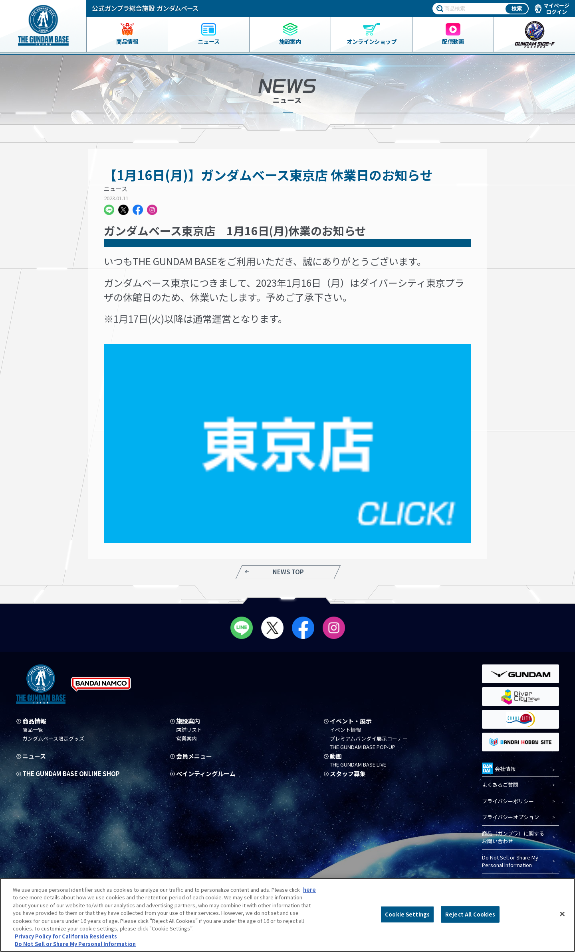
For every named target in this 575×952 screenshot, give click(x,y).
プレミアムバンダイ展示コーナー (369, 738)
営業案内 (186, 738)
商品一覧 (32, 730)
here (309, 889)
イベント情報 (345, 730)
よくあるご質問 (500, 784)
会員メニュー (194, 756)
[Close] (562, 913)
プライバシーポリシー (508, 801)
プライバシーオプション (510, 817)
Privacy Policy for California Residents (66, 936)
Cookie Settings (407, 914)
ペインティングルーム (206, 773)
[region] (287, 915)
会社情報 (499, 768)
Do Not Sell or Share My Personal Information (510, 861)
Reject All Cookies (470, 914)
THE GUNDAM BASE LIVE (358, 764)
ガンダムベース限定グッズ (53, 738)
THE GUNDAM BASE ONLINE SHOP (71, 773)
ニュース (115, 188)
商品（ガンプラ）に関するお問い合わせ (513, 837)
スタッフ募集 (348, 773)
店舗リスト (189, 730)
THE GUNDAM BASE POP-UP (362, 747)
